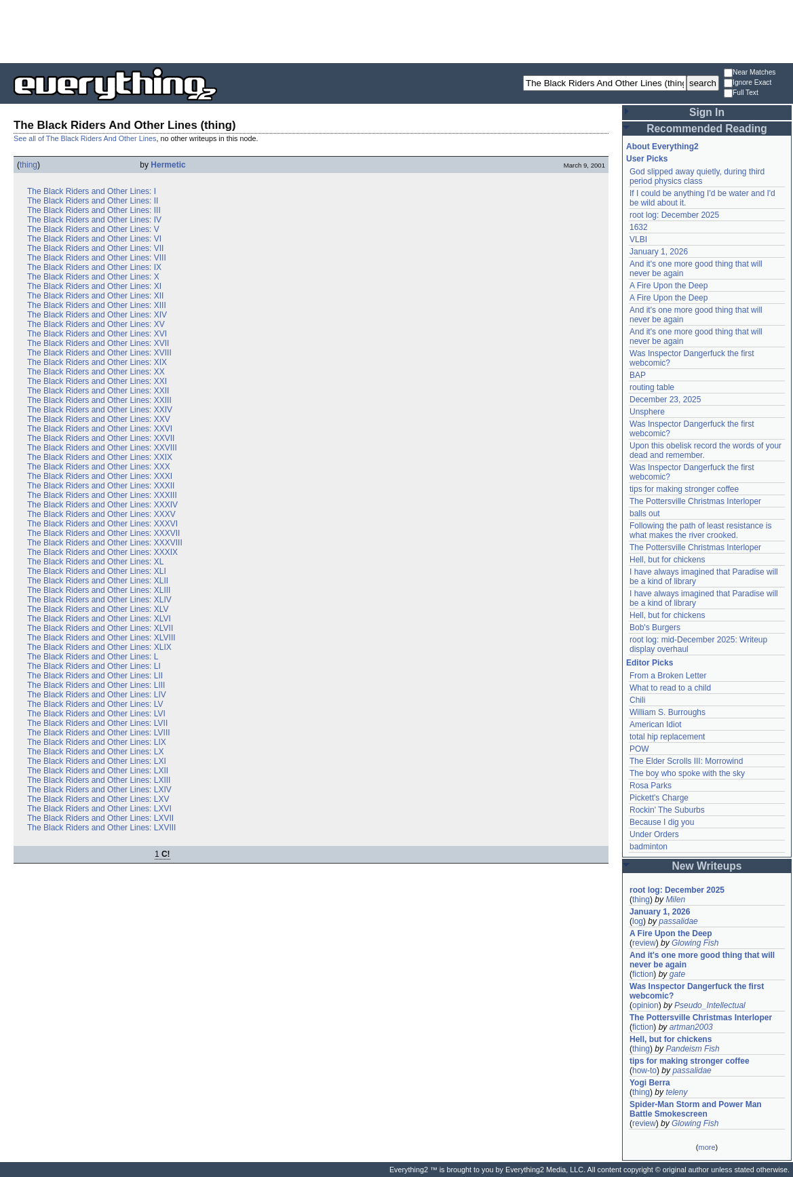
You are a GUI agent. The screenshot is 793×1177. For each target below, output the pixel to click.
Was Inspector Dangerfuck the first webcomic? (697, 991)
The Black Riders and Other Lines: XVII (98, 343)
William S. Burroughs (667, 712)
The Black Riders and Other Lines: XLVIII (101, 637)
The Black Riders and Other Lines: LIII (96, 685)
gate (677, 974)
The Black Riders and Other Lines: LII (95, 675)
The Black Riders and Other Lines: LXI (96, 761)
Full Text (741, 93)
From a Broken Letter (668, 675)
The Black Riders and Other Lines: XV (96, 324)
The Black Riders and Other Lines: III (94, 210)
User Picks (647, 158)
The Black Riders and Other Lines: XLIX (99, 647)
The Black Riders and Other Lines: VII (95, 248)
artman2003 (691, 1027)
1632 (639, 227)
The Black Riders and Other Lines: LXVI (99, 808)
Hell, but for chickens (667, 559)
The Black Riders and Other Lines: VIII (96, 258)
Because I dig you (662, 822)
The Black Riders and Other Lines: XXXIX (102, 552)
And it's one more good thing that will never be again (702, 959)
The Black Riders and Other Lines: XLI (96, 571)
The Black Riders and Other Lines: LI (94, 666)
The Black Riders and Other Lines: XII (95, 296)
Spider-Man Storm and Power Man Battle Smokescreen (696, 1109)
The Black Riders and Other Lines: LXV (98, 799)
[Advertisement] (397, 30)
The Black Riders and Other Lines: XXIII (99, 400)
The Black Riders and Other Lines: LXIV (99, 789)
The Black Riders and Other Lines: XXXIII (102, 495)
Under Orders (654, 834)
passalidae (678, 921)
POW (639, 749)
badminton (649, 846)
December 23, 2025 (665, 399)
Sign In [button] (706, 112)
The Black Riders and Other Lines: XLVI (99, 618)
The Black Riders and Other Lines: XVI (97, 334)
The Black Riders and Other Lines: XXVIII (102, 447)
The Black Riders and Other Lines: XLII (97, 580)
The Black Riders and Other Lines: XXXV (101, 514)
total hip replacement (667, 736)
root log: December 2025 (674, 215)
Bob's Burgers (655, 627)
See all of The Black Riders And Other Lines (85, 138)
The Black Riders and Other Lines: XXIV (99, 409)
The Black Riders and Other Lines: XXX (98, 466)
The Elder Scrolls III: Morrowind (686, 761)
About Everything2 (662, 146)
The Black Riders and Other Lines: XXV (98, 419)
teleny (676, 1092)
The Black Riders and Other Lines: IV (94, 220)
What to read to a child (670, 688)
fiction (642, 974)
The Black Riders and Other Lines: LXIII (98, 780)
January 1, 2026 (659, 251)
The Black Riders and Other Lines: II (92, 201)
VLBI (638, 239)
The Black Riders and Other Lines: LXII (97, 770)
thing (28, 165)
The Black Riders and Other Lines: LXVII (100, 818)
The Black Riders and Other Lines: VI (94, 239)
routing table (652, 387)
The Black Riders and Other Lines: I (91, 191)
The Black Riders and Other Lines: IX (94, 267)
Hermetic (168, 165)
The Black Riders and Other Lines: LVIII (98, 732)
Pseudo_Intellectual (710, 1005)
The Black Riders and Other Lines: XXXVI (102, 523)
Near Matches (749, 73)
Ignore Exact (747, 83)
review (644, 943)
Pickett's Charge (659, 798)
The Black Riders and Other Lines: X (93, 277)
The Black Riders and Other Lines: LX (95, 751)
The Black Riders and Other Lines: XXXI (99, 476)
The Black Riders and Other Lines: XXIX (99, 457)
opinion (645, 1005)
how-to (644, 1070)
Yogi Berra (650, 1082)
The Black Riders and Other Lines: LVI (96, 713)
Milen (675, 899)
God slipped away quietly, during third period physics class (697, 176)
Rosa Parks (651, 785)
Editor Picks (649, 663)
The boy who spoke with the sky (687, 773)
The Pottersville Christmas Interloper (695, 501)
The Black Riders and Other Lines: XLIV (99, 599)
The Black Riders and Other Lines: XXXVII (103, 533)
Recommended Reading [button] (706, 128)
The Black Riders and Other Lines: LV (95, 704)
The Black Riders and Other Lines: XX (96, 372)
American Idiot (656, 724)
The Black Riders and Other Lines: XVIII (99, 353)
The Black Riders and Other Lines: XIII (96, 305)
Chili (637, 700)
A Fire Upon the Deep (669, 285)
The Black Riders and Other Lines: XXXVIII (104, 542)
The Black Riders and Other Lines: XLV (98, 609)
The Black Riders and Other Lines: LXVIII (101, 827)
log (637, 921)
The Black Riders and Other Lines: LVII (97, 723)
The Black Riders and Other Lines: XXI (97, 381)
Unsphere (647, 412)
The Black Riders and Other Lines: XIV (97, 315)
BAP (638, 375)
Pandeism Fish (692, 1049)
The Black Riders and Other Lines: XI (94, 286)
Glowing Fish (695, 943)
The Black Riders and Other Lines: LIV (96, 694)
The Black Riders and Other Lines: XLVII (100, 628)
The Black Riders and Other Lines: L (92, 656)
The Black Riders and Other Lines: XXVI (99, 428)
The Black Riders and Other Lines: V (93, 229)
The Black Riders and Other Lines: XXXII (100, 485)
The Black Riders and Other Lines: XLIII (98, 590)
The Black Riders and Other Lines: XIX (97, 362)
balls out (645, 513)
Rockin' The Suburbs (667, 810)
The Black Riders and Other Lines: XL (95, 561)
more (706, 1147)
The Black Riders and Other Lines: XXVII (100, 438)
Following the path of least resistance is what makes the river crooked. (700, 530)
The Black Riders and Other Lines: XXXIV (102, 504)
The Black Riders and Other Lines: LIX (96, 742)
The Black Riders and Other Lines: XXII (98, 390)
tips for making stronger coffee (684, 489)
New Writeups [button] (707, 866)
